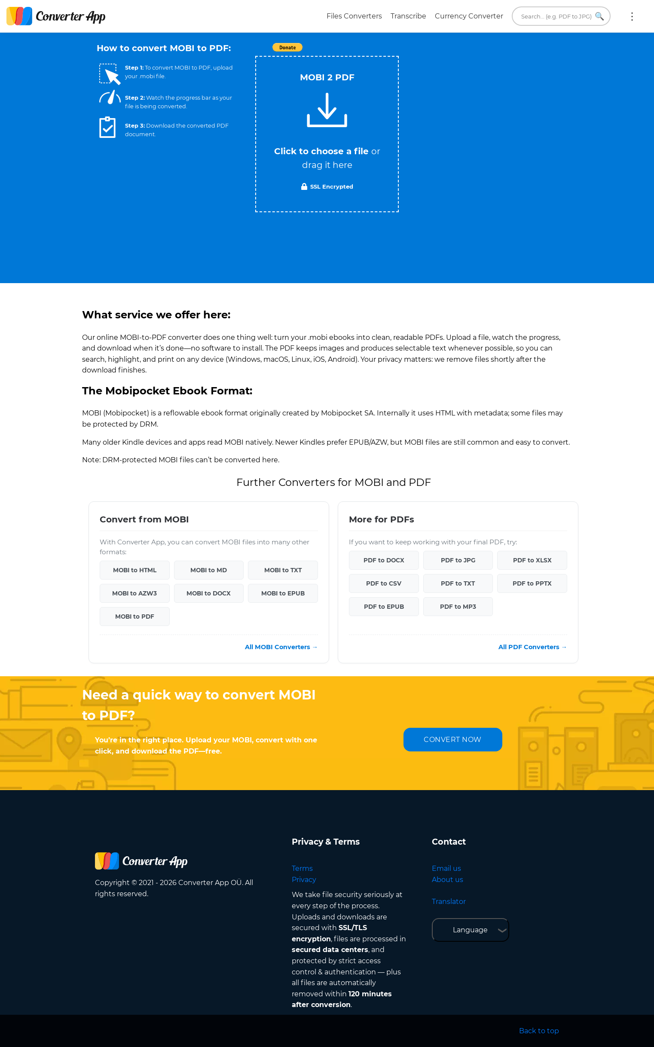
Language (470, 930)
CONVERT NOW (453, 740)
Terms (302, 868)
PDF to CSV (383, 583)
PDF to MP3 (458, 606)
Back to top (539, 1031)
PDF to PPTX (532, 583)
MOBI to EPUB (283, 593)
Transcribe (408, 16)
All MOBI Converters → (281, 647)
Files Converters (354, 16)
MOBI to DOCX (208, 593)
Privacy (304, 880)
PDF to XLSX (532, 560)
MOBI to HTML (134, 570)
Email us (446, 868)
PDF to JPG (458, 560)
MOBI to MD (208, 570)
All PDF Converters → (532, 647)
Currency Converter (469, 16)
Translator (449, 901)
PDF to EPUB (384, 606)
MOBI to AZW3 (134, 593)
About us (447, 880)
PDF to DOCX (384, 560)
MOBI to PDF (134, 616)
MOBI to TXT (283, 570)
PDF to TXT (458, 583)
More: (632, 16)
